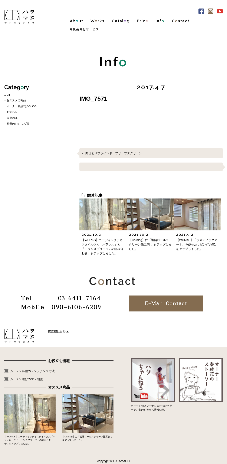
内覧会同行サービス (84, 29)
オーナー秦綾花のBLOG (21, 106)
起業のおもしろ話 (18, 123)
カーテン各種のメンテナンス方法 (32, 371)
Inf (160, 21)
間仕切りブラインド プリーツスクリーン (113, 153)
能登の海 (12, 118)
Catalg (121, 21)
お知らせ (12, 112)
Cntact (181, 21)
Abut (76, 21)
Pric (142, 21)
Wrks (97, 21)
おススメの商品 (16, 100)
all (8, 95)
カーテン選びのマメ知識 (26, 379)
